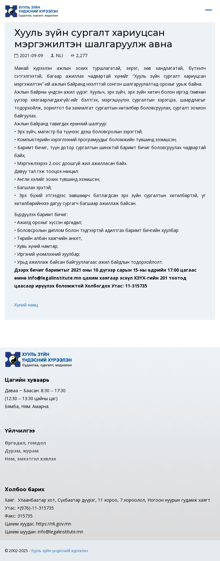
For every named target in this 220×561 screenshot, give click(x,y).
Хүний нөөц (26, 305)
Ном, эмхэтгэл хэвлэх (30, 459)
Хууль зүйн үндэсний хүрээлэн (59, 550)
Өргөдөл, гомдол (25, 443)
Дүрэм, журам (22, 451)
